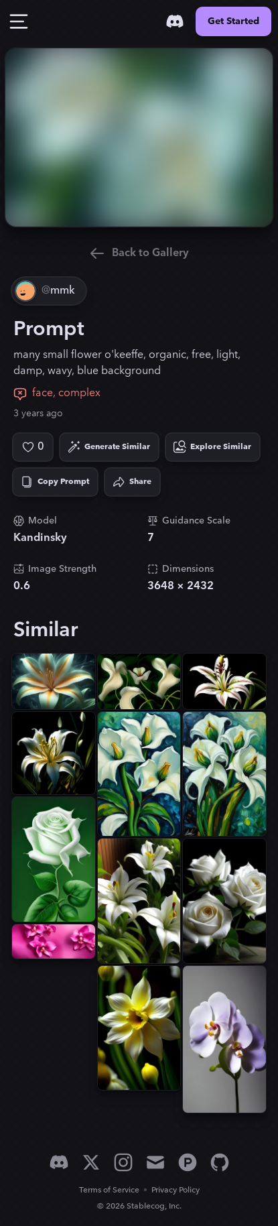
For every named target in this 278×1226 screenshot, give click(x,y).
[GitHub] (220, 1162)
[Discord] (174, 21)
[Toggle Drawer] (19, 21)
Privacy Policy (175, 1190)
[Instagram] (123, 1162)
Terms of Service (109, 1190)
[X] (91, 1162)
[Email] (155, 1162)
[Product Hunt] (187, 1162)
